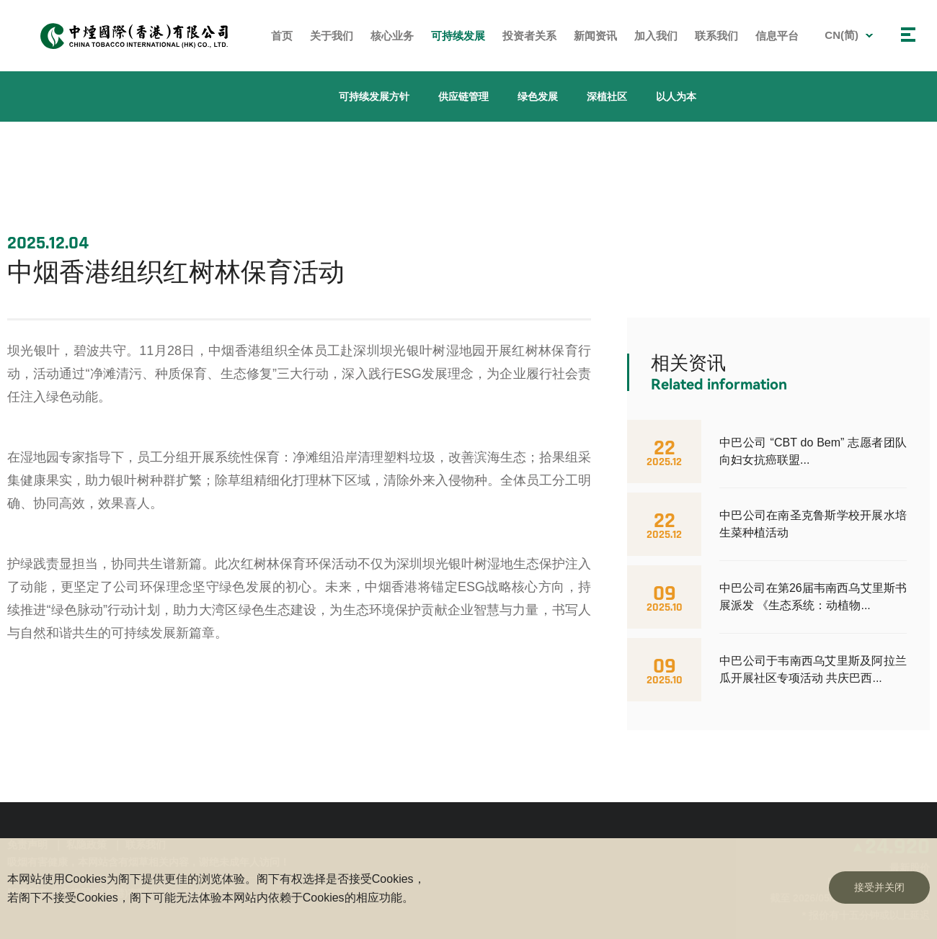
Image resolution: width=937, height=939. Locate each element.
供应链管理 (463, 96)
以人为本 (676, 96)
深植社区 (607, 96)
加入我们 (656, 36)
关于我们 (331, 36)
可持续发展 (458, 36)
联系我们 (716, 36)
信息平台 (777, 36)
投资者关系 (529, 36)
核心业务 (392, 36)
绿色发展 (538, 96)
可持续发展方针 (374, 96)
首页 (282, 36)
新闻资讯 (595, 36)
